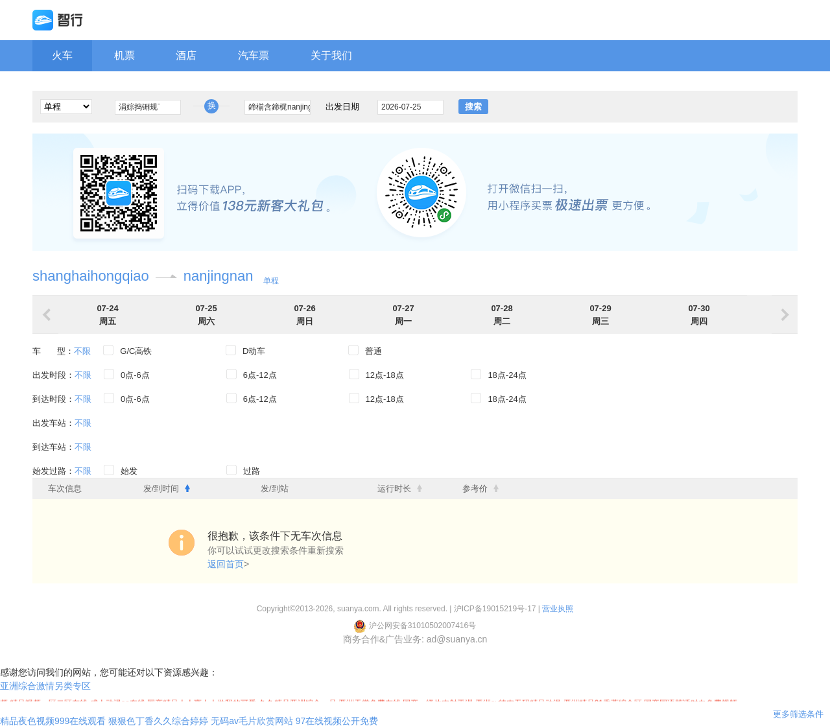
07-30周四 (698, 314)
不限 (82, 351)
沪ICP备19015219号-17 (495, 608)
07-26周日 (304, 314)
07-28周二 (501, 314)
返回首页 (226, 564)
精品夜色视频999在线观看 (53, 721)
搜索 (473, 107)
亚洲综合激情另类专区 (45, 686)
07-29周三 (600, 314)
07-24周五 (107, 314)
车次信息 (65, 488)
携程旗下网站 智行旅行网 (415, 20)
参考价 (480, 488)
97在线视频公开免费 (337, 721)
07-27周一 (403, 314)
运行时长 (399, 488)
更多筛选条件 (798, 714)
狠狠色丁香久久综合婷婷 (158, 721)
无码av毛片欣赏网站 (252, 721)
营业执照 (557, 608)
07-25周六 (206, 314)
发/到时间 (166, 488)
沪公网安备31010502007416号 (415, 625)
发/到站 (275, 488)
